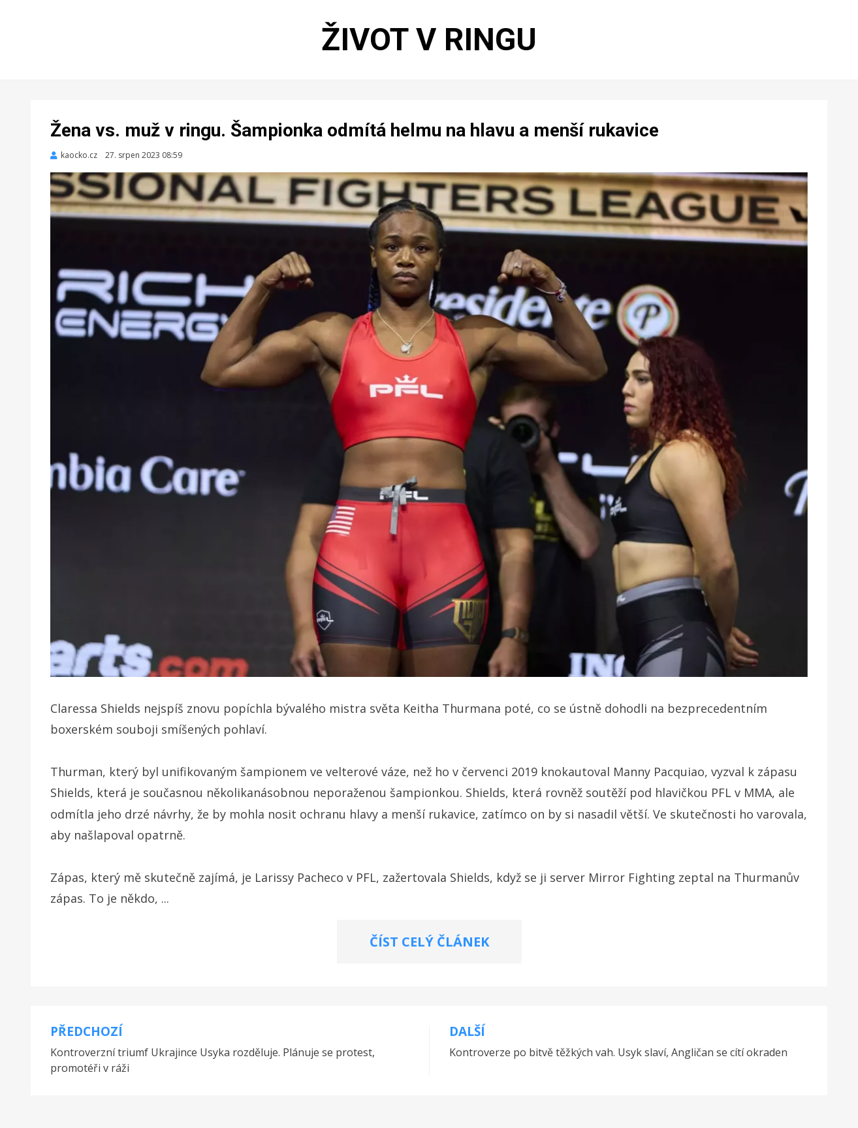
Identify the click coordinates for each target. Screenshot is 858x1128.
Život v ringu (429, 39)
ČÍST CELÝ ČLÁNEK (429, 941)
